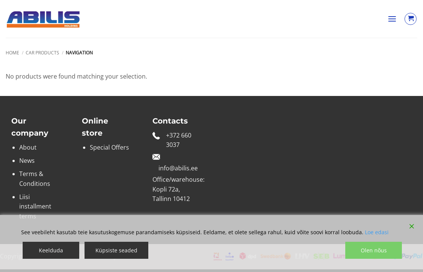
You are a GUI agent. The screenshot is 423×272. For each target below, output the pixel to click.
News (27, 160)
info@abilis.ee (178, 168)
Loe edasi (377, 232)
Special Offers (109, 147)
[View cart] (411, 19)
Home (12, 52)
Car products (42, 52)
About (28, 147)
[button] (392, 18)
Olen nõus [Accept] (374, 250)
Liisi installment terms (35, 206)
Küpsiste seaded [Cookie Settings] (116, 250)
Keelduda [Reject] (51, 250)
